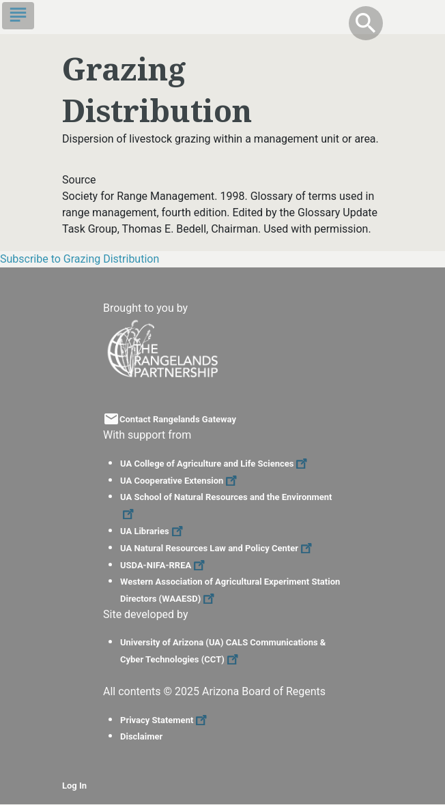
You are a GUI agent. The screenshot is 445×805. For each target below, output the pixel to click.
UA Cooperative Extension (180, 480)
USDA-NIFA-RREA (164, 565)
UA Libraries (153, 531)
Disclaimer (141, 736)
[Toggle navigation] (18, 15)
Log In (74, 785)
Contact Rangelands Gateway (177, 419)
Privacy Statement (165, 720)
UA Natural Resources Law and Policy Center (217, 548)
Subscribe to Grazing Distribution (79, 258)
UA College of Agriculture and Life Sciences (215, 463)
